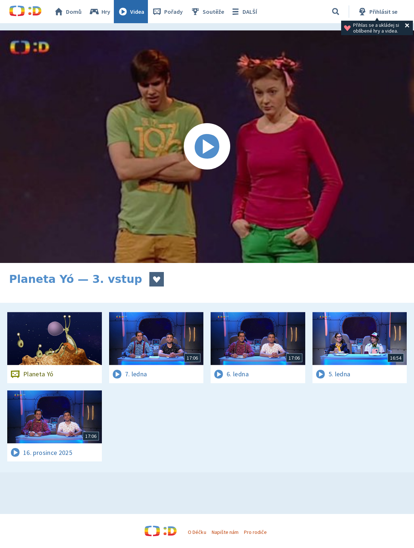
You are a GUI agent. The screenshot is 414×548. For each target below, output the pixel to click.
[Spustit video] (207, 146)
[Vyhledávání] (336, 11)
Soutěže (207, 11)
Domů (67, 11)
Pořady (167, 11)
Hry (99, 11)
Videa (130, 11)
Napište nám (225, 532)
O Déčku (197, 532)
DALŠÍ (243, 11)
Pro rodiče (255, 532)
